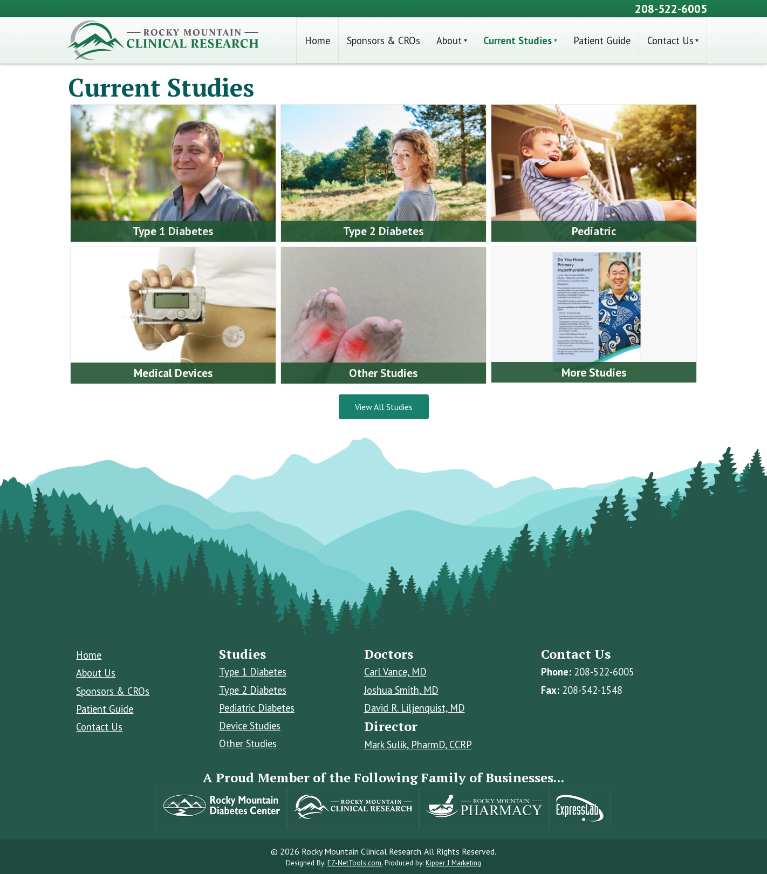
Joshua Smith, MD (401, 690)
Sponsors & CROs (383, 40)
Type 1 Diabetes (252, 671)
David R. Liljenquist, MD (414, 707)
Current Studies (517, 40)
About (449, 40)
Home (317, 40)
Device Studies (249, 725)
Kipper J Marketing (453, 863)
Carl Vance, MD (395, 671)
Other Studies (248, 743)
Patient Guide (602, 40)
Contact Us (670, 40)
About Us (95, 672)
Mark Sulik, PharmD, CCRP (418, 744)
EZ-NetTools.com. (354, 863)
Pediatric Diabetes (257, 707)
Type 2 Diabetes (252, 690)
